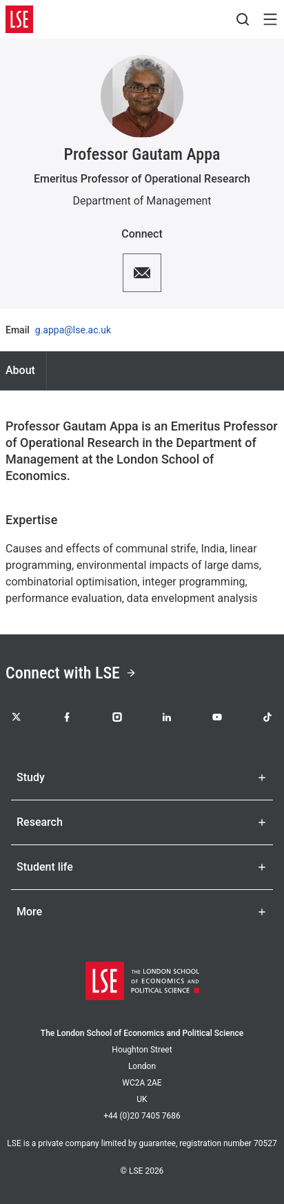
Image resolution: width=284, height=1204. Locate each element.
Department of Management (141, 200)
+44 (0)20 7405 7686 (142, 1116)
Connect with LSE (71, 673)
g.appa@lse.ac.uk (73, 330)
